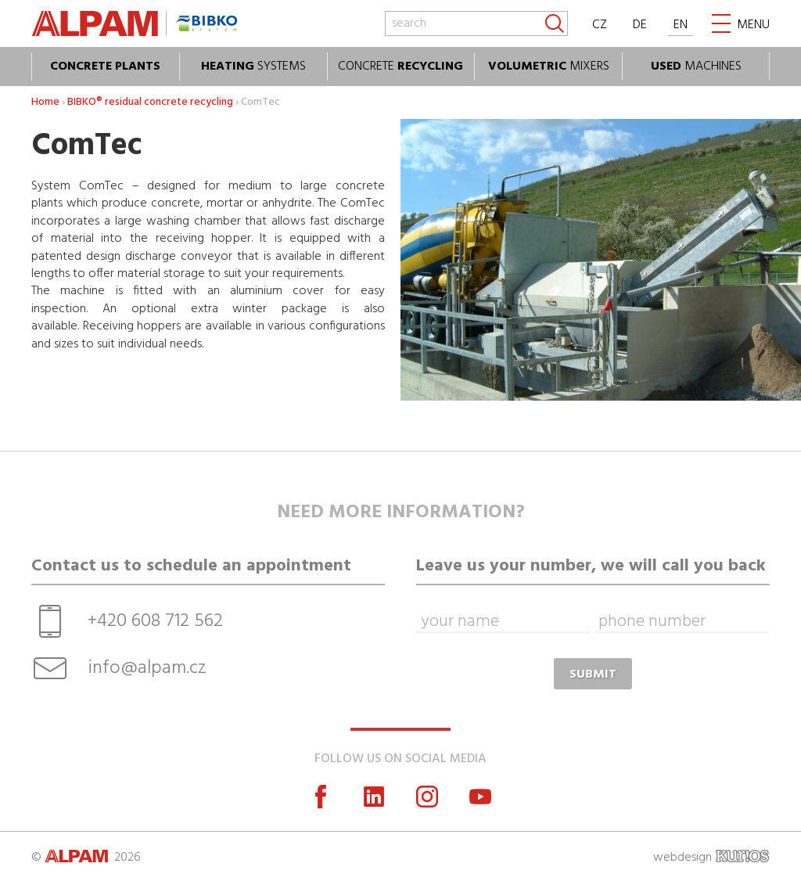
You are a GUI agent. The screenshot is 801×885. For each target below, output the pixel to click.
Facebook (320, 796)
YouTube (480, 796)
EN (680, 25)
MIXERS (548, 66)
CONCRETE (400, 66)
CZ (599, 25)
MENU (753, 25)
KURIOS (742, 856)
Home (45, 102)
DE (640, 25)
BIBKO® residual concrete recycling (150, 102)
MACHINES (696, 66)
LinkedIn (374, 796)
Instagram (427, 796)
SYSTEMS (253, 66)
